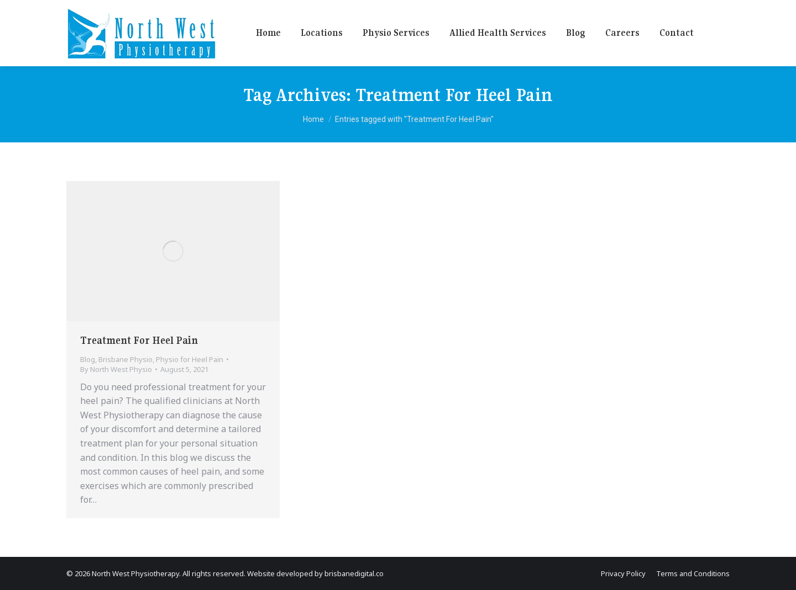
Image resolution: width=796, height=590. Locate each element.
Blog (87, 359)
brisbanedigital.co (354, 573)
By (116, 369)
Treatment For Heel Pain (139, 340)
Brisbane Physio (125, 359)
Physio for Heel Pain (189, 359)
